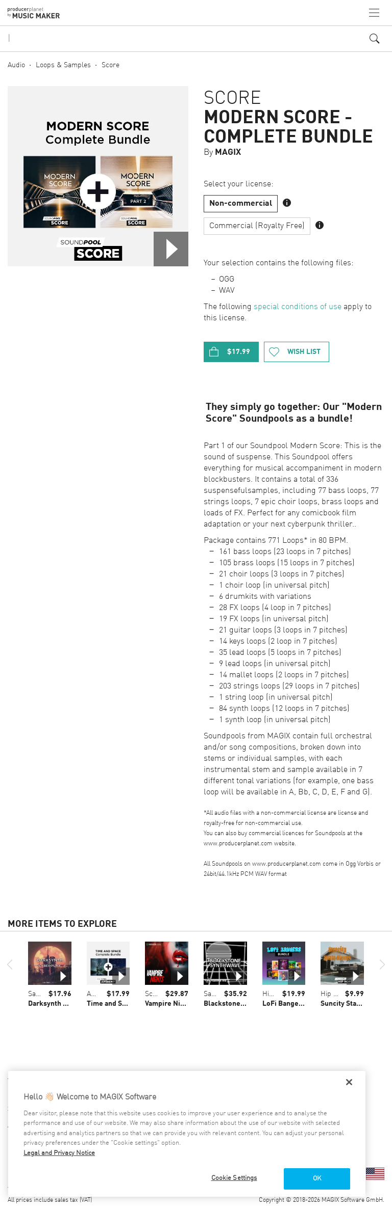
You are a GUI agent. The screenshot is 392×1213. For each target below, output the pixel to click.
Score (110, 65)
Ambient (100, 994)
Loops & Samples (63, 65)
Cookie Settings (234, 1178)
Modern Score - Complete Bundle (288, 128)
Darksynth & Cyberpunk (66, 1003)
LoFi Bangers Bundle (296, 1003)
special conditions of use (297, 307)
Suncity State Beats (352, 1003)
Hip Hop (275, 994)
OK (317, 1178)
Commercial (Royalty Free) (257, 226)
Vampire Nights (169, 1003)
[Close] (349, 1082)
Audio (16, 65)
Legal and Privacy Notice (59, 1153)
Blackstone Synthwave (240, 1003)
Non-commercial (240, 204)
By (222, 152)
